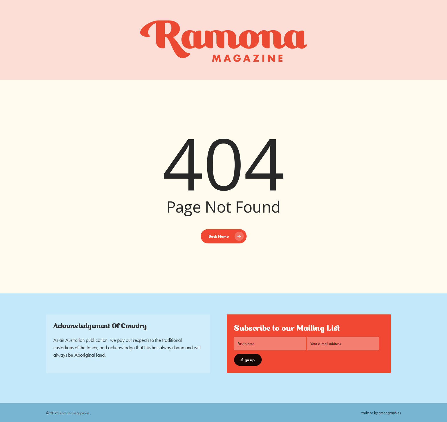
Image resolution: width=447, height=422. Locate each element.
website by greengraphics (381, 412)
